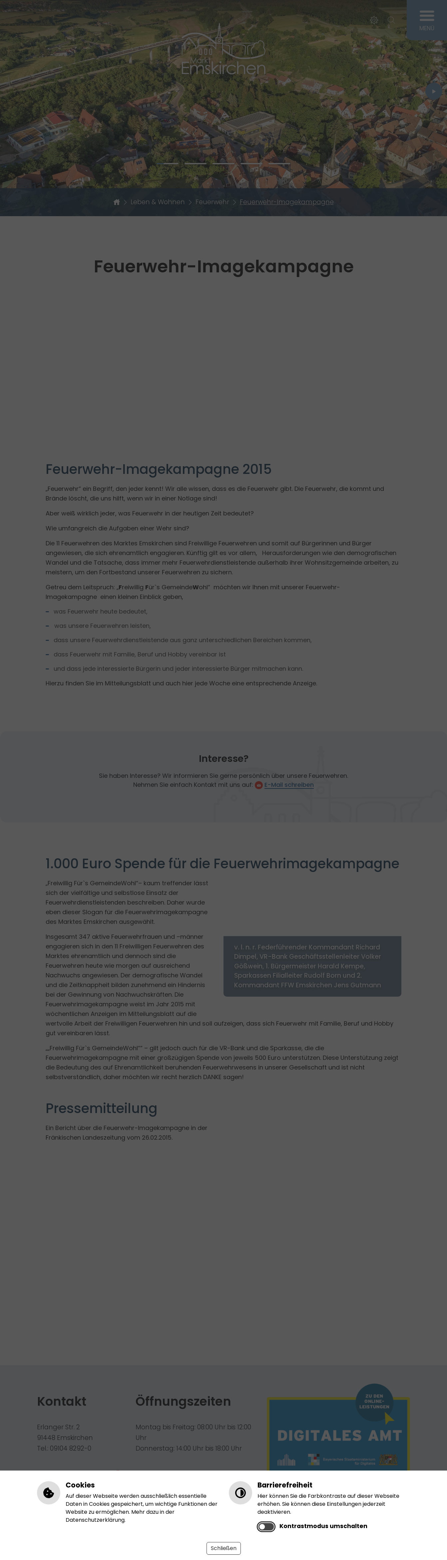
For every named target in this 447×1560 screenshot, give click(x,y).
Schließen (223, 1548)
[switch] (266, 1527)
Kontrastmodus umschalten (323, 1526)
